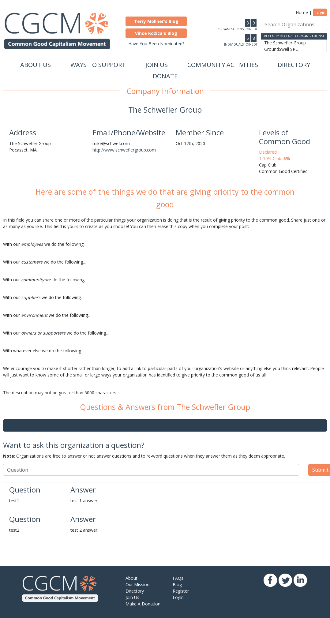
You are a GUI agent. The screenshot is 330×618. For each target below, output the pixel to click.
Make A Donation (143, 604)
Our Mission (137, 584)
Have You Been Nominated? (156, 44)
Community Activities (222, 65)
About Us (35, 65)
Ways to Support (98, 65)
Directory (294, 65)
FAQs (178, 578)
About (131, 578)
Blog (177, 584)
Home (302, 12)
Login (319, 12)
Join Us (156, 65)
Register (181, 591)
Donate (165, 76)
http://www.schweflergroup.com (124, 150)
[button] (156, 21)
